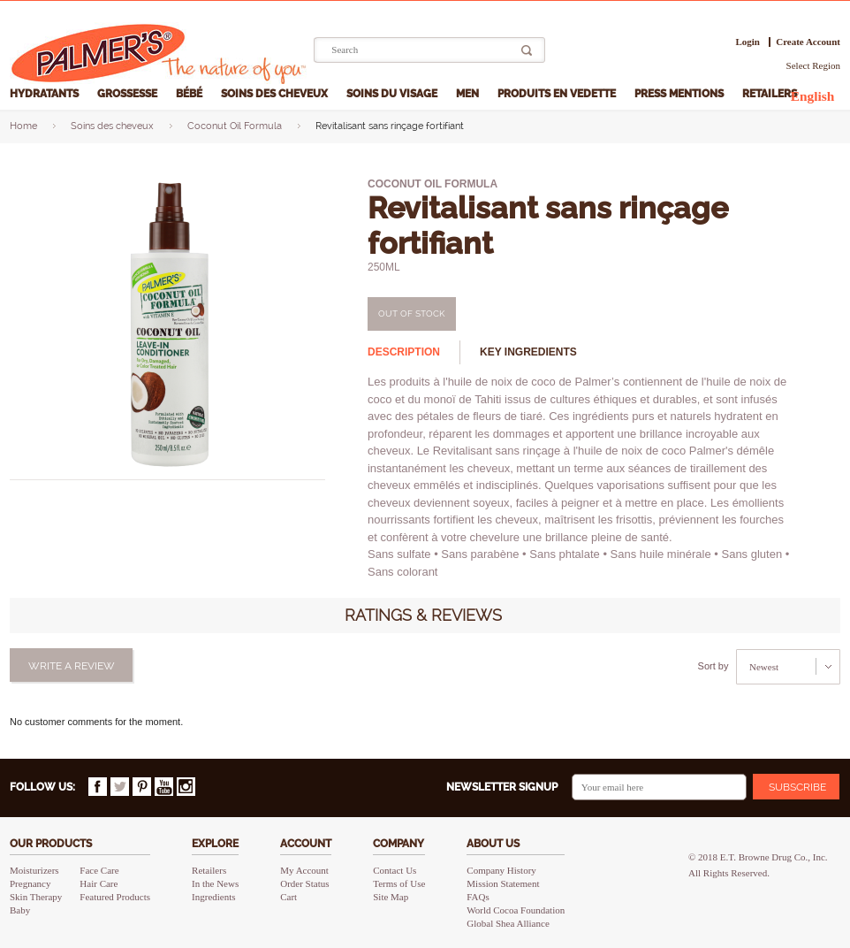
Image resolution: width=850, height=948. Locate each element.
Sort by (713, 666)
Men (469, 94)
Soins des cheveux (275, 94)
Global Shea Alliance (508, 923)
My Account (304, 870)
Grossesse (128, 94)
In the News (215, 883)
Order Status (304, 883)
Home (23, 126)
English (813, 95)
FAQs (478, 896)
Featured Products (115, 896)
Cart (288, 896)
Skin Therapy (36, 896)
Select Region (813, 65)
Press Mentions (680, 94)
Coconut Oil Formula (234, 126)
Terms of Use (399, 883)
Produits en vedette (558, 94)
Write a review (71, 666)
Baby (20, 910)
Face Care (99, 870)
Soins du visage (393, 94)
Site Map (390, 896)
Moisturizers (34, 870)
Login (747, 42)
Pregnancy (30, 883)
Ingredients (213, 896)
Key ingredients (528, 352)
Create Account (808, 42)
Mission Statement (503, 883)
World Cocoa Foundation (516, 910)
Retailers (771, 94)
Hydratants (45, 94)
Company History (501, 870)
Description (404, 352)
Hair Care (99, 883)
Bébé (190, 94)
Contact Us (394, 870)
